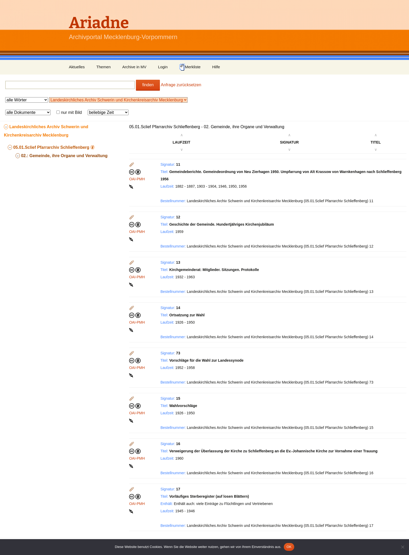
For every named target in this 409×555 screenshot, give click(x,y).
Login (163, 67)
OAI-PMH (137, 179)
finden (148, 85)
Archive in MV (134, 67)
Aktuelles (77, 67)
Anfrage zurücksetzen (181, 85)
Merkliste (190, 67)
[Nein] (402, 547)
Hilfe (216, 67)
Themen (103, 67)
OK (288, 547)
